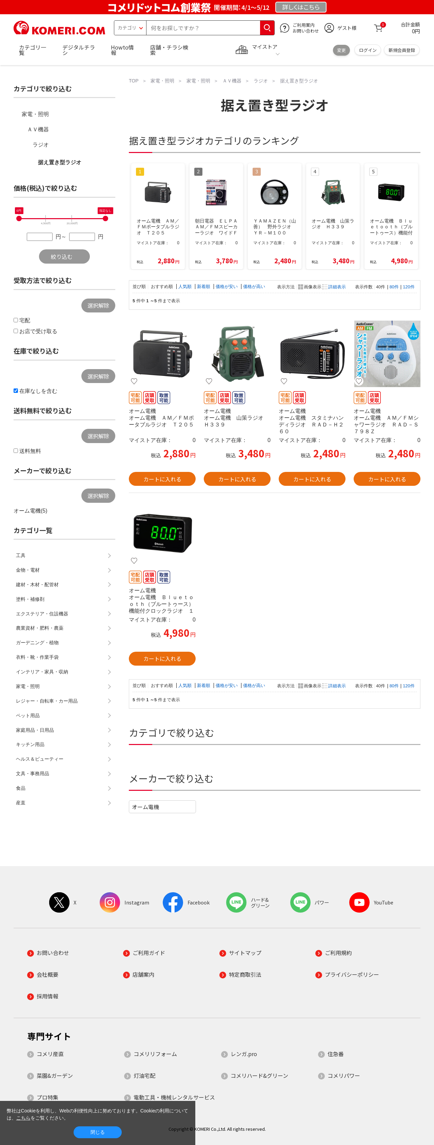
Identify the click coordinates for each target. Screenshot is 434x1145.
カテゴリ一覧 (32, 50)
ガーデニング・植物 (37, 642)
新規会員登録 (402, 50)
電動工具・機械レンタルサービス (174, 1097)
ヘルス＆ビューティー (39, 759)
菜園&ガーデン (55, 1075)
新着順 (204, 286)
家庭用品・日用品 (35, 730)
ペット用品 (28, 715)
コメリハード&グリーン (259, 1075)
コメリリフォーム (155, 1053)
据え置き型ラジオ (59, 162)
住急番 (336, 1053)
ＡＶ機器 (38, 129)
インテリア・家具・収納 (42, 671)
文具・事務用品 (32, 773)
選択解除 (98, 305)
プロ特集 (47, 1097)
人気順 (185, 286)
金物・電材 (28, 570)
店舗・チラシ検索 (169, 50)
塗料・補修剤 (30, 599)
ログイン (368, 50)
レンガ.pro (244, 1053)
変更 (341, 50)
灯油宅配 (144, 1075)
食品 (20, 788)
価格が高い (254, 286)
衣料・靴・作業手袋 (37, 657)
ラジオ (41, 145)
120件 (408, 286)
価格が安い (227, 286)
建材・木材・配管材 (37, 584)
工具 (20, 555)
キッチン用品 (30, 744)
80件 (394, 286)
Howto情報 (122, 50)
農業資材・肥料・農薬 (39, 628)
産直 (20, 802)
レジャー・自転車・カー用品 (47, 701)
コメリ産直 (50, 1053)
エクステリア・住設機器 (42, 613)
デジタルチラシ (78, 50)
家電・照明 (35, 114)
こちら (23, 1118)
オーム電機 (145, 807)
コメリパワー (344, 1075)
